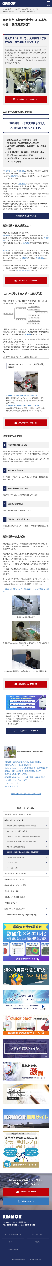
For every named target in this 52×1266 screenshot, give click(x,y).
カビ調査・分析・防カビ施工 (16, 780)
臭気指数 (6, 235)
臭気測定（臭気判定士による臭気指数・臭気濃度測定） (26, 777)
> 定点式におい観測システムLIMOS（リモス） (23, 406)
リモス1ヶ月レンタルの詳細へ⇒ (26, 731)
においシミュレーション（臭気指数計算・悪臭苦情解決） (27, 768)
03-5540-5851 (12, 1225)
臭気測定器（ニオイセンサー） (16, 873)
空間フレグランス (11, 903)
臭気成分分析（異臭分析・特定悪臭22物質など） (23, 771)
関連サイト (38, 1242)
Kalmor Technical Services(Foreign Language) (21, 915)
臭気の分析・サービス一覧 (30, 9)
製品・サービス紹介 (14, 9)
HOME (5, 9)
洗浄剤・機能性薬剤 (12, 891)
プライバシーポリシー (38, 1234)
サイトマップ (13, 1242)
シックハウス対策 (11, 783)
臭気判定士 (8, 171)
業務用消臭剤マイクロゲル (14, 879)
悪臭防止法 (21, 171)
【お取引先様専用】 (13, 1249)
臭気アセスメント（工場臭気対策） (18, 765)
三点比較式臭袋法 (23, 270)
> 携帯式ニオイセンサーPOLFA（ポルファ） (22, 396)
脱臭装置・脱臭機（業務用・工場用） (18, 814)
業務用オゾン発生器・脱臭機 (15, 897)
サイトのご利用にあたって (13, 1234)
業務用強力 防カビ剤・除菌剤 (15, 885)
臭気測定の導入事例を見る (26, 216)
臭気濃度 (26, 243)
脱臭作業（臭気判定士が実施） (16, 774)
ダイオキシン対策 (11, 786)
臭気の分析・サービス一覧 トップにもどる (26, 794)
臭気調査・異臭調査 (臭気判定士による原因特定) (23, 762)
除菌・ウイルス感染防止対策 (15, 909)
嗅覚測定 (28, 334)
